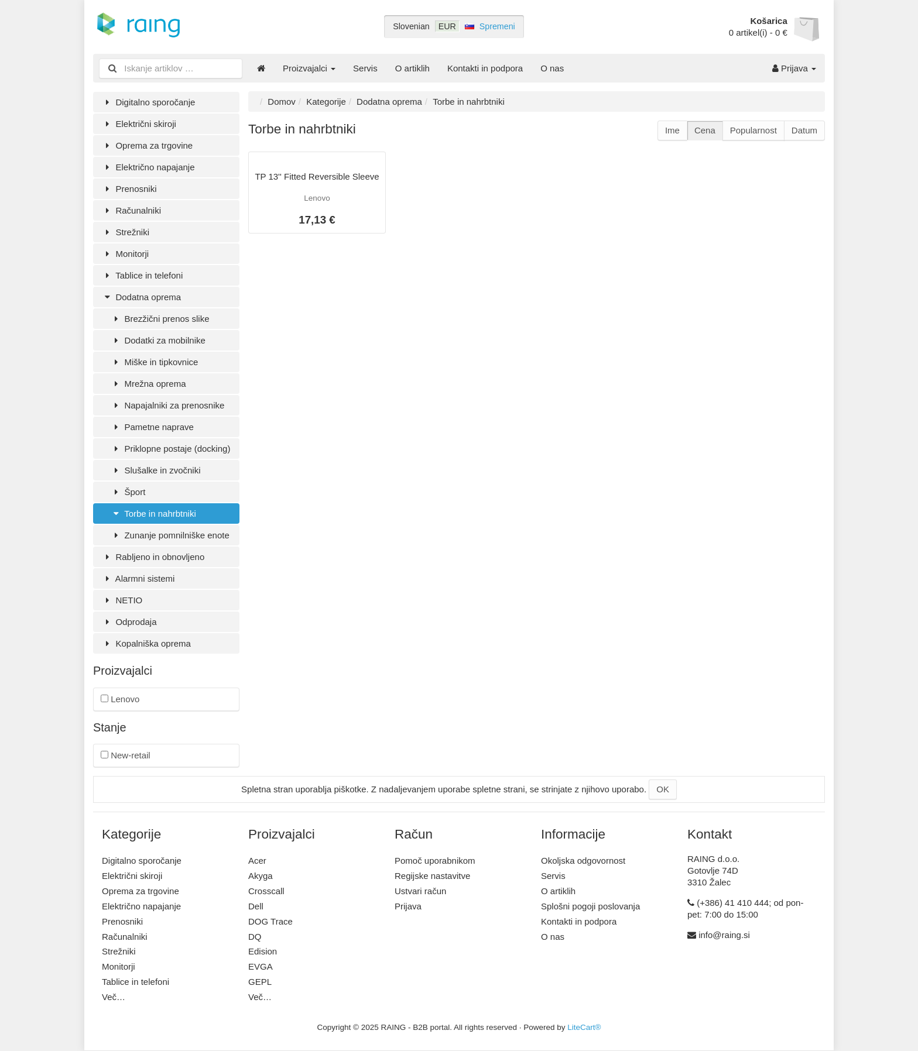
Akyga (260, 876)
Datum (804, 130)
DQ (255, 937)
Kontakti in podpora (485, 68)
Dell (255, 906)
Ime (672, 130)
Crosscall (266, 891)
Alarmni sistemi (138, 578)
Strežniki (125, 232)
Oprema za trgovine (147, 145)
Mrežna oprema (148, 384)
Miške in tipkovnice (154, 362)
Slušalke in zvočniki (156, 470)
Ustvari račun (420, 891)
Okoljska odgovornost (583, 860)
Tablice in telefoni (142, 275)
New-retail (125, 755)
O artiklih (412, 68)
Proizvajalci (309, 68)
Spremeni (497, 26)
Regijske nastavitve (432, 876)
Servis (365, 68)
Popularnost (753, 130)
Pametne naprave (152, 427)
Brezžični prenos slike (160, 319)
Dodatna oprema (141, 297)
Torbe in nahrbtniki (153, 513)
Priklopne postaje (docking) (170, 449)
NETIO (122, 600)
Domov (282, 102)
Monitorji (125, 254)
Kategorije (326, 102)
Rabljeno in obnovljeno (153, 557)
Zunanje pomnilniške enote (170, 535)
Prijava (794, 68)
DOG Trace (270, 921)
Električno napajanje (148, 167)
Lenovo (120, 699)
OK (662, 789)
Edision (262, 951)
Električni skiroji (139, 124)
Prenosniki (129, 189)
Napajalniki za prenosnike (167, 405)
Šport (128, 492)
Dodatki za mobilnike (158, 340)
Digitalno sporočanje (148, 102)
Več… (113, 997)
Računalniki (131, 210)
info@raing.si (724, 935)
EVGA (260, 966)
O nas (552, 68)
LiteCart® (584, 1027)
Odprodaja (129, 622)
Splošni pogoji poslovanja (590, 906)
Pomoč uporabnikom (435, 860)
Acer (257, 860)
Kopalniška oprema (146, 643)
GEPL (260, 982)
